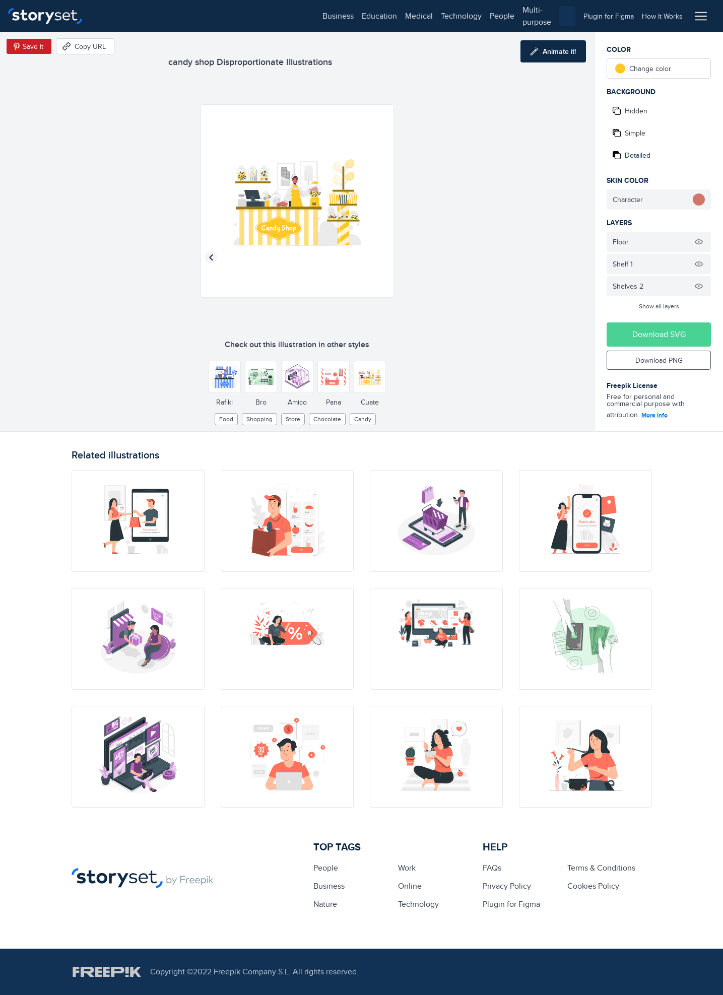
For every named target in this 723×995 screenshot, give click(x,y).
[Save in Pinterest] (29, 46)
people (278, 16)
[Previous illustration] (211, 257)
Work (407, 868)
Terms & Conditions (601, 868)
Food (226, 419)
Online (410, 886)
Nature (325, 904)
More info (654, 415)
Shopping (259, 419)
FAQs (492, 868)
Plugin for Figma (511, 904)
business (113, 16)
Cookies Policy (593, 886)
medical (195, 16)
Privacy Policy (507, 886)
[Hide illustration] (699, 242)
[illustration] (138, 521)
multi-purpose (322, 16)
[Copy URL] (85, 46)
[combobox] (465, 16)
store (293, 419)
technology (237, 16)
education (155, 16)
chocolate (327, 419)
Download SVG (659, 334)
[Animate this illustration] (553, 51)
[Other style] (225, 377)
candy (362, 419)
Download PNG (659, 360)
